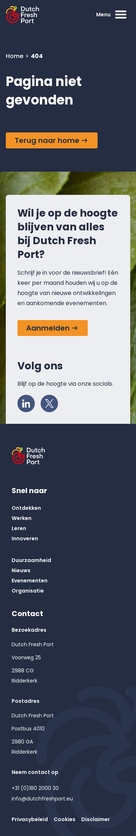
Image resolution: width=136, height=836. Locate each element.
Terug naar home (47, 140)
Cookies (64, 819)
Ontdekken (26, 508)
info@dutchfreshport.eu (42, 798)
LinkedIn (28, 402)
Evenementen (30, 580)
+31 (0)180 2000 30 (35, 788)
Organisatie (28, 590)
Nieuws (21, 570)
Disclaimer (95, 819)
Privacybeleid (30, 819)
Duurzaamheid (31, 560)
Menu (112, 14)
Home (15, 56)
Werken (22, 518)
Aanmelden (48, 328)
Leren (19, 528)
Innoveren (25, 538)
